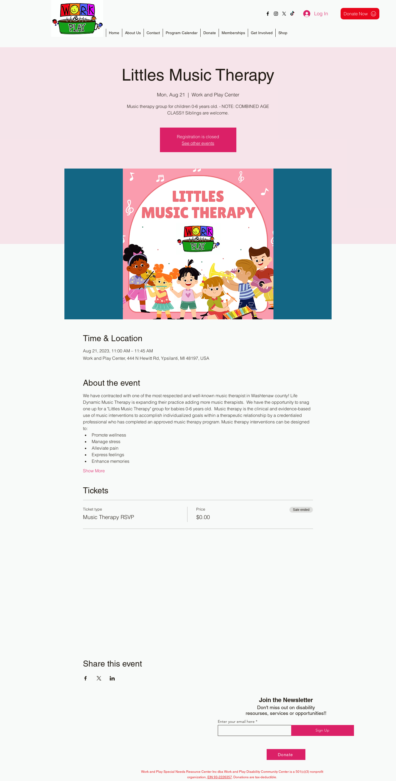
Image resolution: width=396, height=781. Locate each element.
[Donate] (286, 754)
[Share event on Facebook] (85, 678)
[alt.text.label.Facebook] (267, 13)
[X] (284, 13)
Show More (94, 470)
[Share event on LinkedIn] (112, 678)
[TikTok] (292, 13)
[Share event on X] (99, 678)
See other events (198, 143)
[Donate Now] (360, 13)
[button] (233, 33)
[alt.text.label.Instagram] (276, 13)
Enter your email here (236, 721)
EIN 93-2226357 (219, 777)
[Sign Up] (322, 730)
